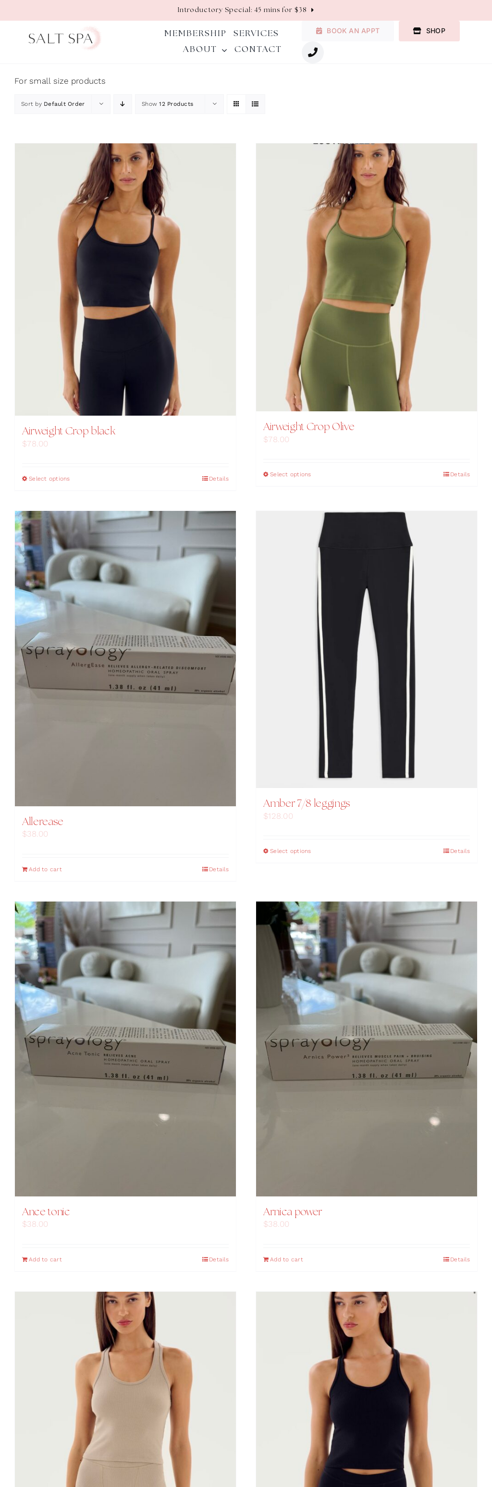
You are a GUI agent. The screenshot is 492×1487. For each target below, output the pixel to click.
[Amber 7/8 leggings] (366, 649)
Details (219, 478)
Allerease (42, 822)
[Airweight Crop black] (125, 279)
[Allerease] (125, 658)
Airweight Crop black (68, 431)
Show (167, 104)
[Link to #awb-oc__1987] (313, 52)
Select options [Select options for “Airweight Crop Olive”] (290, 474)
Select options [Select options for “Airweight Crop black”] (49, 478)
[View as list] (255, 104)
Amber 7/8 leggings (306, 804)
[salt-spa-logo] (65, 29)
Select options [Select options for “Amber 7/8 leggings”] (290, 851)
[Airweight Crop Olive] (366, 277)
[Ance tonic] (125, 1049)
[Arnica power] (366, 1049)
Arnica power (292, 1212)
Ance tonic (46, 1212)
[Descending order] (122, 104)
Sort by (53, 104)
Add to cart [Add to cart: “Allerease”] (45, 869)
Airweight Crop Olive (308, 427)
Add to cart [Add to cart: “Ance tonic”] (45, 1259)
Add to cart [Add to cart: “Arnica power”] (286, 1259)
